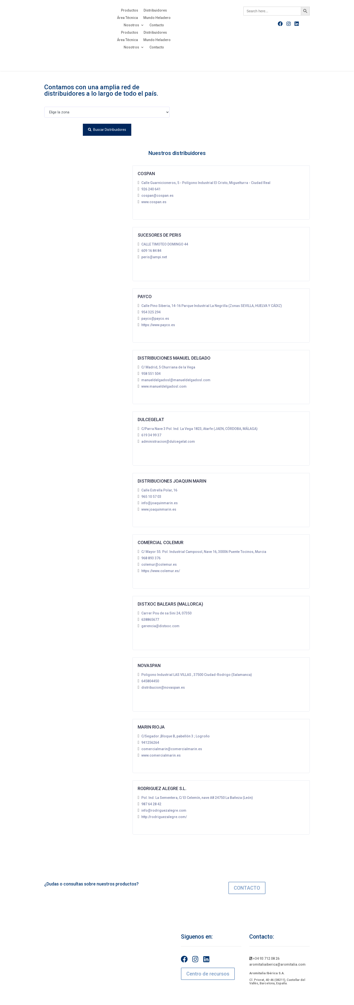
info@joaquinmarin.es (159, 503)
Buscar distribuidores (107, 130)
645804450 (150, 681)
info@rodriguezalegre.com (163, 810)
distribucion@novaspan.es (163, 687)
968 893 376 (151, 558)
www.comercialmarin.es (161, 755)
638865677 (150, 620)
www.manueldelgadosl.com (164, 386)
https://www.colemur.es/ (160, 571)
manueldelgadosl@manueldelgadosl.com (175, 380)
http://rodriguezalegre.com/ (164, 817)
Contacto (156, 25)
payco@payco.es (155, 318)
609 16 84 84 (151, 251)
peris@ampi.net (154, 257)
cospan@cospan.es (157, 196)
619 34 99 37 (151, 435)
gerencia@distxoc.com (160, 626)
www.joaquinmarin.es (158, 509)
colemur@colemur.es (159, 564)
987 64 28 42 (151, 804)
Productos (129, 10)
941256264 (150, 743)
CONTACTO (247, 888)
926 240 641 (151, 189)
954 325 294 (151, 312)
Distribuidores (155, 10)
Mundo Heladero (157, 18)
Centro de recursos (207, 974)
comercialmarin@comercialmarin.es (171, 749)
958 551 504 (151, 374)
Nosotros (131, 25)
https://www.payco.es (158, 325)
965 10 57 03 (151, 497)
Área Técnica (127, 18)
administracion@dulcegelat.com (168, 441)
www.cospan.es (153, 202)
